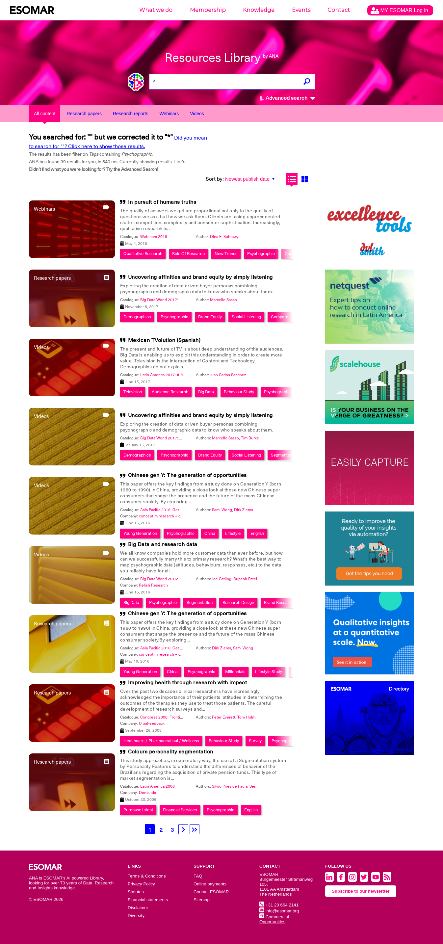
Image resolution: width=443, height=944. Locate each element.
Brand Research (279, 602)
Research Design (238, 602)
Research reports (130, 113)
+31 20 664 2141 (279, 905)
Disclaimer (138, 907)
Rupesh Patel (245, 579)
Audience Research (170, 392)
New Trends (226, 253)
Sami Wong (222, 509)
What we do (155, 10)
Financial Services (180, 810)
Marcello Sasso (223, 299)
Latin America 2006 (157, 786)
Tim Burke (250, 438)
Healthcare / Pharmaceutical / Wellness (161, 741)
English (257, 533)
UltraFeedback (152, 723)
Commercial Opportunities (274, 919)
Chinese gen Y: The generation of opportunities (187, 475)
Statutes (136, 891)
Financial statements (148, 899)
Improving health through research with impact (187, 682)
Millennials (235, 671)
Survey (255, 741)
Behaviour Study (239, 392)
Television (132, 392)
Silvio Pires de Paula (230, 786)
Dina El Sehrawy (224, 236)
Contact (338, 10)
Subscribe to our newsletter (361, 891)
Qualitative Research (142, 253)
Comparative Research (292, 317)
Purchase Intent (138, 810)
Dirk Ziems (243, 509)
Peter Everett (223, 717)
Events (301, 10)
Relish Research (153, 585)
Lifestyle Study (268, 671)
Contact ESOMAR (211, 891)
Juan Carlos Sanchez (228, 375)
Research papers (84, 113)
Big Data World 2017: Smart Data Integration (179, 299)
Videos (197, 113)
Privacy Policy (141, 883)
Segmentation (284, 455)
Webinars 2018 (153, 236)
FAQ (198, 876)
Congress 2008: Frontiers (163, 717)
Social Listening (246, 317)
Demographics (137, 317)
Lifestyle (233, 533)
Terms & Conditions (147, 876)
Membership (208, 10)
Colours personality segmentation (170, 751)
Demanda (147, 792)
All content (44, 113)
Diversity (136, 915)
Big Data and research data (162, 544)
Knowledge (258, 10)
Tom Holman (248, 717)
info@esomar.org (279, 910)
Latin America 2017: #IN (161, 375)
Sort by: (215, 179)
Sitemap (202, 899)
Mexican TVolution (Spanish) (164, 340)
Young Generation (140, 533)
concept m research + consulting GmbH (174, 516)
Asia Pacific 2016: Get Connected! (170, 509)
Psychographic (261, 253)
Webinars (169, 113)
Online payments (210, 883)
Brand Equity (210, 317)
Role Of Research (188, 253)
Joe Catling (221, 579)
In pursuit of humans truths (162, 202)
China (209, 533)
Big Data (206, 392)
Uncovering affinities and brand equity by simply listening (200, 277)
